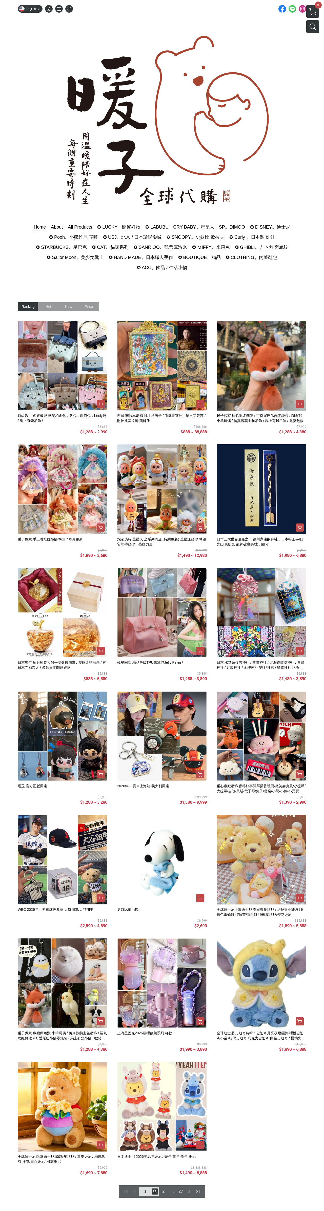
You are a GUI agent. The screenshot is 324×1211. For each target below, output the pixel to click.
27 (180, 1191)
